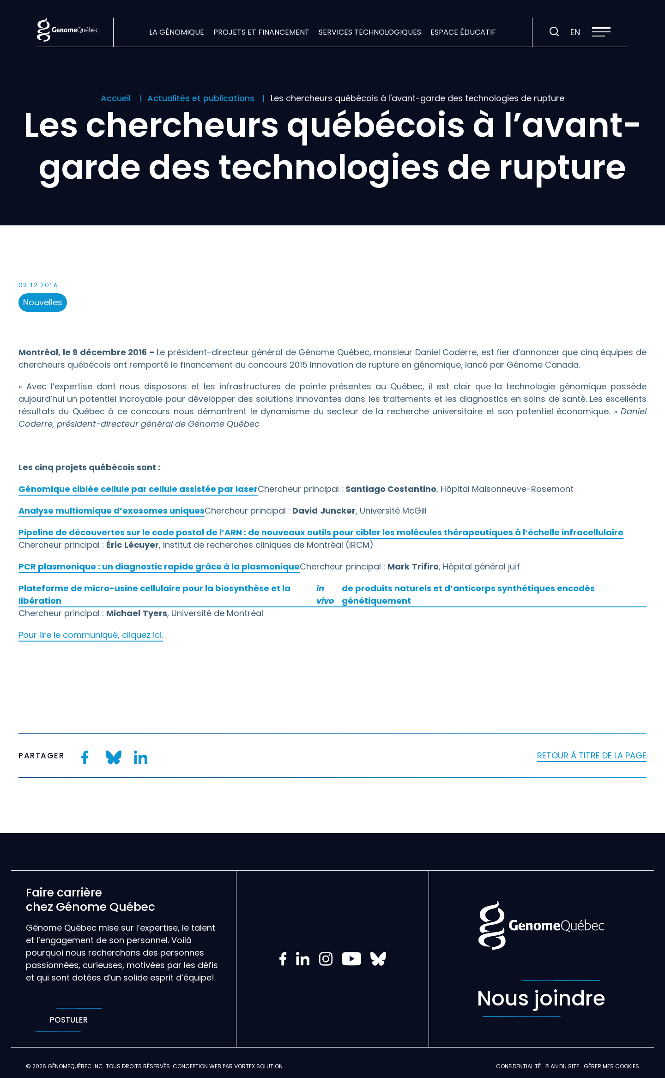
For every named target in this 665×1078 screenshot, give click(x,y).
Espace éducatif (463, 32)
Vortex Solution (258, 1066)
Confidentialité (518, 1066)
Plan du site (562, 1066)
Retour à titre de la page (592, 755)
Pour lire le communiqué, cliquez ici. (90, 635)
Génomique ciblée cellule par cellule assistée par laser (138, 489)
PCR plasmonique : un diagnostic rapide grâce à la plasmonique (159, 566)
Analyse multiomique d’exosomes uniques (111, 510)
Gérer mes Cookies (611, 1066)
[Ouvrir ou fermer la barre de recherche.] (554, 32)
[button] (601, 32)
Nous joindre (541, 998)
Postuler (68, 1020)
